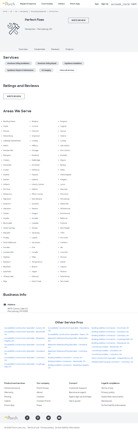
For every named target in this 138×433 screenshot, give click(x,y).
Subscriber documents (112, 396)
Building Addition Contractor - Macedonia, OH (110, 343)
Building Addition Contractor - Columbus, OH (110, 335)
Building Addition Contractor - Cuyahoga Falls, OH (112, 339)
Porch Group (43, 388)
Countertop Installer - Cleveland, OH (107, 351)
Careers (40, 396)
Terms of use (107, 388)
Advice (61, 4)
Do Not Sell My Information (113, 405)
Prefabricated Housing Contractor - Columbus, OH (112, 362)
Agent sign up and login (80, 396)
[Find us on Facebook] (27, 418)
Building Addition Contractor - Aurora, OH (65, 358)
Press (39, 405)
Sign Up (104, 4)
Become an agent (77, 392)
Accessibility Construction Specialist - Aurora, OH (24, 328)
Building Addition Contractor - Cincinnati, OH (110, 328)
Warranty (8, 392)
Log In (124, 4)
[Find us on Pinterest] (38, 418)
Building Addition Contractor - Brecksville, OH (66, 361)
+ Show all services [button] (66, 70)
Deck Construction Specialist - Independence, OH (112, 358)
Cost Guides (47, 4)
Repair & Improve (28, 4)
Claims (7, 401)
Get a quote (74, 401)
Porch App (75, 4)
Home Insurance (12, 388)
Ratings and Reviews (21, 85)
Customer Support (78, 388)
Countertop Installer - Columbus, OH (107, 354)
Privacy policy (108, 392)
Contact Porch (44, 401)
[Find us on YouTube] (59, 418)
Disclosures (106, 401)
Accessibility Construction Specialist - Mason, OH (68, 334)
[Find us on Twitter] (48, 418)
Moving (7, 396)
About (40, 392)
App (97, 4)
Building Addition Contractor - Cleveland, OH (110, 332)
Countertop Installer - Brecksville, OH (107, 347)
